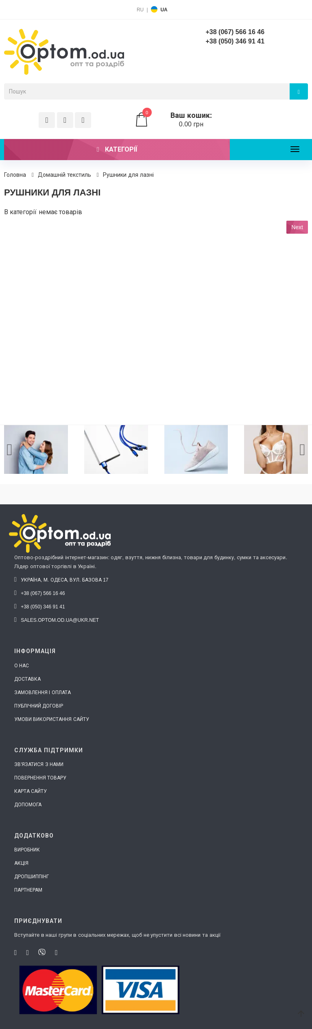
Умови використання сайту (51, 719)
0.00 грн (182, 120)
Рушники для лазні (128, 175)
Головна (15, 175)
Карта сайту (30, 791)
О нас (21, 666)
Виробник (27, 850)
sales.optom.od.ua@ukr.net (56, 620)
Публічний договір (38, 706)
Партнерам (28, 890)
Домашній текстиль (64, 175)
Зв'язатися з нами (38, 764)
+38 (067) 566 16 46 (234, 31)
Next (297, 227)
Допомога (27, 805)
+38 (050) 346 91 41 (234, 41)
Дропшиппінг (31, 876)
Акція (21, 863)
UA (163, 10)
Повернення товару (40, 778)
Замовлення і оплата (42, 692)
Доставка (27, 679)
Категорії (117, 149)
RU (140, 10)
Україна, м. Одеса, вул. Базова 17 (61, 580)
